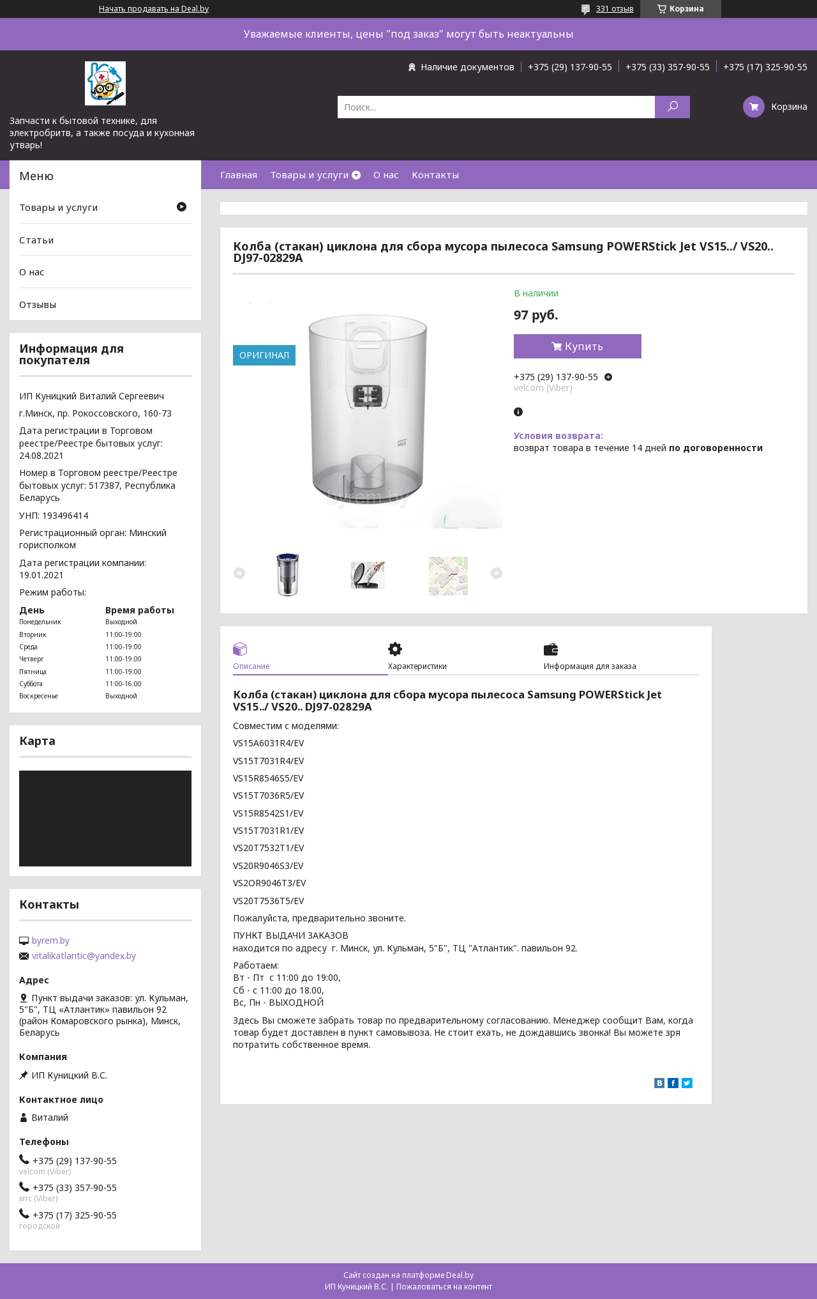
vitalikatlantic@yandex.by (84, 956)
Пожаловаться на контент (444, 1286)
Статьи (36, 239)
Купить (584, 346)
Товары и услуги (309, 174)
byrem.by (51, 940)
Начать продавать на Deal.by (154, 8)
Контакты (435, 174)
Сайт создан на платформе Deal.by (408, 1275)
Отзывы (37, 304)
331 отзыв (615, 8)
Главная (238, 174)
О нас (386, 174)
